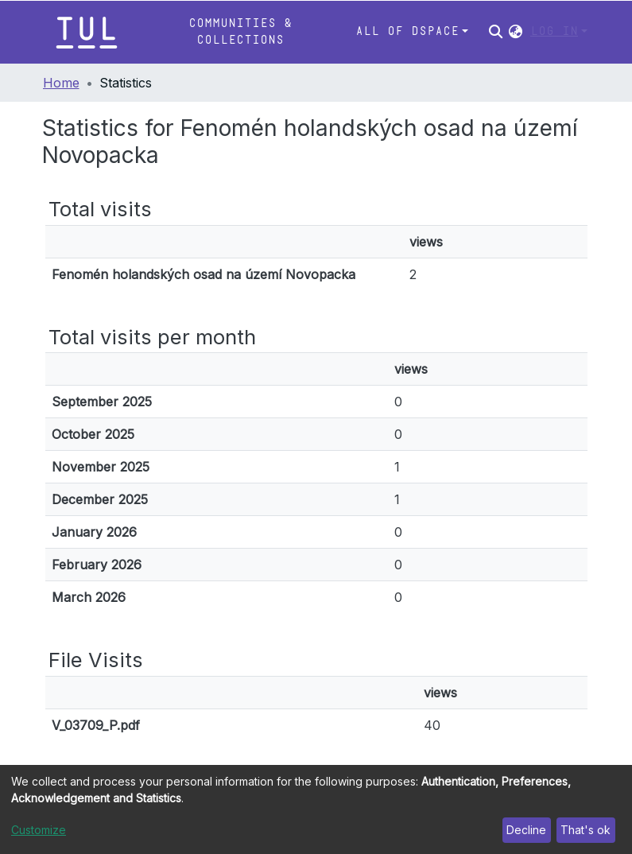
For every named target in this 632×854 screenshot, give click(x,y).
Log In (554, 31)
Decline (526, 830)
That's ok (585, 830)
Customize (38, 830)
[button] (515, 32)
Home (61, 83)
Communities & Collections (240, 31)
